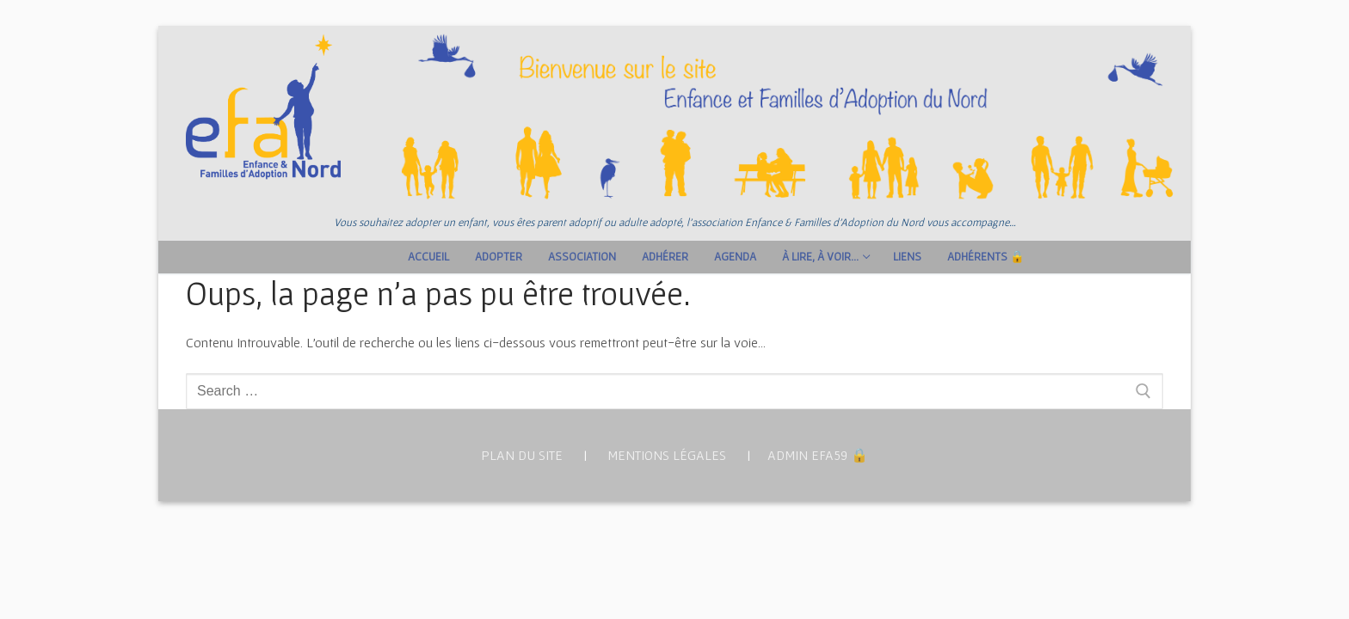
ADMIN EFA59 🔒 (817, 455)
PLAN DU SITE (522, 455)
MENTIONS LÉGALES (666, 455)
